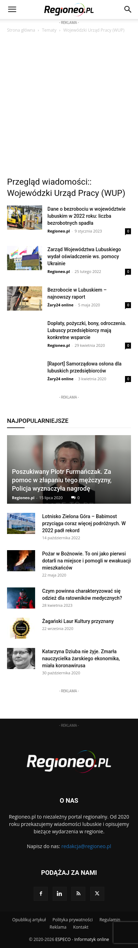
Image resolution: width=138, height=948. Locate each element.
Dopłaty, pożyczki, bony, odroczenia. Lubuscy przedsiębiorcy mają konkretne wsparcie (86, 330)
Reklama (58, 927)
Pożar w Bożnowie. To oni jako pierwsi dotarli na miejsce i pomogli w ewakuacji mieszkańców (86, 561)
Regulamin (109, 920)
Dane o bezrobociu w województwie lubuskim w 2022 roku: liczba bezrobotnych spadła (86, 216)
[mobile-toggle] (12, 9)
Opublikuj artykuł (29, 920)
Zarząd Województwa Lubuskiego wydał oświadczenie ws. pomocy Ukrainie (84, 256)
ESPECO (63, 939)
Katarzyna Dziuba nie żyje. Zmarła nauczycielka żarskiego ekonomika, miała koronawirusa (81, 658)
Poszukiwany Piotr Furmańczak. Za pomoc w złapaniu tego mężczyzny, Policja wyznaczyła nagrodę (62, 480)
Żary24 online (60, 304)
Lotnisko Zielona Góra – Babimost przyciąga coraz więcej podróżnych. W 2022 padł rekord (84, 523)
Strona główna (21, 30)
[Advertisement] (69, 107)
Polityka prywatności (73, 920)
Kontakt (80, 927)
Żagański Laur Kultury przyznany (78, 621)
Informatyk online (91, 939)
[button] (128, 9)
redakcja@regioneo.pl (86, 846)
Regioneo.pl (58, 231)
